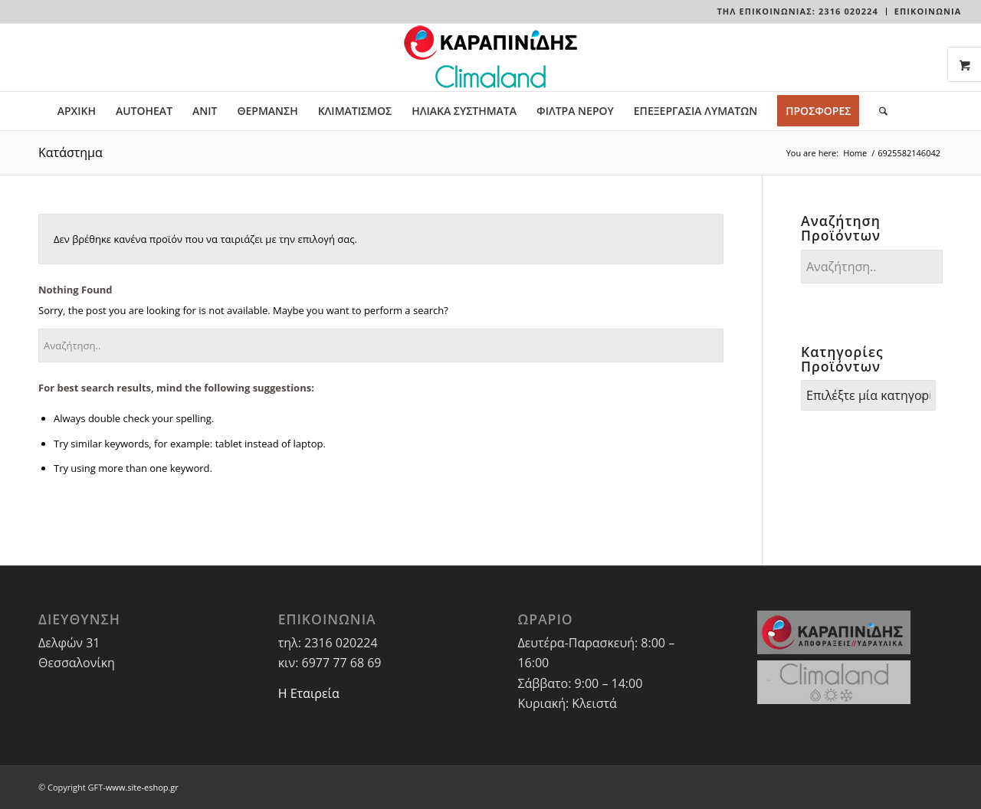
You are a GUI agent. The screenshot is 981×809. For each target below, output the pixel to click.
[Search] (878, 111)
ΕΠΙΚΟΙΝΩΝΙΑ (928, 11)
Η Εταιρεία (309, 693)
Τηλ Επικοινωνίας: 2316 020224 (797, 11)
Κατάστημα (70, 152)
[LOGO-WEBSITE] (490, 57)
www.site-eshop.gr (142, 787)
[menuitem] (797, 11)
